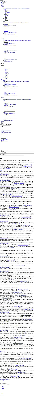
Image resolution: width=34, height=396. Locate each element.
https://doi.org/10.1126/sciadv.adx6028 (15, 188)
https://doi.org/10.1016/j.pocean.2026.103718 (19, 183)
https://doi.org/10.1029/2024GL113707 (26, 353)
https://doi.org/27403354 (2, 351)
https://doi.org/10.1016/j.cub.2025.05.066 (9, 279)
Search (0, 150)
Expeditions (6, 13)
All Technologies (7, 73)
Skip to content (1, 0)
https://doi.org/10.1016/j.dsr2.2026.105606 (27, 205)
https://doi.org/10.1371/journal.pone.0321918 (5, 267)
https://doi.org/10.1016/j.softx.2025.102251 (4, 321)
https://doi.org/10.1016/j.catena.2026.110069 (5, 180)
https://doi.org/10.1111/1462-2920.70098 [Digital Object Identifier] (18, 337)
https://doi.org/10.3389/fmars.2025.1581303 (5, 256)
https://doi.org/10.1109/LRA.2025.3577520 (23, 289)
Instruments (6, 15)
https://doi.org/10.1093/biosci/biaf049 (4, 304)
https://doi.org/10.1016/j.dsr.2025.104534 (14, 376)
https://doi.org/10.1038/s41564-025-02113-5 (7, 298)
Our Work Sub (4, 9)
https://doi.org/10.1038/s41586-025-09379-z (18, 325)
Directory (2, 4)
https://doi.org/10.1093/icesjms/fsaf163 (22, 372)
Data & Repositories (7, 12)
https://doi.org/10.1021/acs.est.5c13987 (4, 238)
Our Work (2, 6)
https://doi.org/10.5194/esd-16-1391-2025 (24, 281)
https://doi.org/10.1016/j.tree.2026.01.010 (26, 217)
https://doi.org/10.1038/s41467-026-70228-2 (15, 223)
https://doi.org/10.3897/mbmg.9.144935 (19, 365)
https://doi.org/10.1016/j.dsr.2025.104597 (27, 319)
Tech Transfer (6, 76)
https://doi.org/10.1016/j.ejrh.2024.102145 (4, 312)
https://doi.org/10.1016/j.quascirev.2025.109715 (19, 229)
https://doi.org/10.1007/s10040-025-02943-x (17, 196)
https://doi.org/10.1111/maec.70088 (26, 225)
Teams (6, 11)
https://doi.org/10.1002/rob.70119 (10, 247)
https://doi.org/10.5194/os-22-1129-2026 (4, 215)
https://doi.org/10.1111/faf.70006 (14, 287)
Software (6, 16)
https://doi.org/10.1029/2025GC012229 (22, 371)
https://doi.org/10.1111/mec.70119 (20, 356)
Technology (5, 14)
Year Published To (2, 152)
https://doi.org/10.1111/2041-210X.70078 (10, 260)
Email (0, 384)
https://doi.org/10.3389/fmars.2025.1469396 (18, 363)
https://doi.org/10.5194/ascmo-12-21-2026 (4, 174)
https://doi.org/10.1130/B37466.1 (13, 369)
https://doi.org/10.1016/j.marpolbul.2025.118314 (5, 349)
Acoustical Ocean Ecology (9, 154)
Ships (6, 19)
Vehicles (6, 17)
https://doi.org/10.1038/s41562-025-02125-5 (18, 343)
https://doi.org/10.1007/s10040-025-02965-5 (5, 168)
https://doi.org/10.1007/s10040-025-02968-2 (5, 186)
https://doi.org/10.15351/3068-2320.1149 (11, 209)
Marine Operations (6, 18)
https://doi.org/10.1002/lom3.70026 (4, 221)
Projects (6, 70)
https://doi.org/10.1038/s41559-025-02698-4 (26, 315)
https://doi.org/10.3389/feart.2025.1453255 (18, 306)
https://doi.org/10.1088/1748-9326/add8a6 (17, 292)
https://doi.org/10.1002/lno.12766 (10, 300)
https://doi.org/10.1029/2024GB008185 (4, 271)
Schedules (6, 20)
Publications (2, 3)
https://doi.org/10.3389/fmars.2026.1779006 (14, 207)
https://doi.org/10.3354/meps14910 (4, 330)
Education (2, 79)
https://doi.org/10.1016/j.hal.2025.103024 (4, 243)
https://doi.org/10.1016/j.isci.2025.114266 (26, 199)
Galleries (2, 5)
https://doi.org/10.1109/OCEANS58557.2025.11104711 (26, 358)
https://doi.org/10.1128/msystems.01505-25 (21, 295)
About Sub (4, 41)
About (2, 38)
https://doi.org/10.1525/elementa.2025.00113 (8, 194)
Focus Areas (6, 10)
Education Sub (4, 82)
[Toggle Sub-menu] (3, 6)
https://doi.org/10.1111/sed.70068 (28, 164)
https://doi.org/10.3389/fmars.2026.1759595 (23, 245)
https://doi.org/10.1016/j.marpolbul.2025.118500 (28, 309)
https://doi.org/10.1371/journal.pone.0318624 (5, 379)
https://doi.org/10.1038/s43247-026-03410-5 (27, 166)
